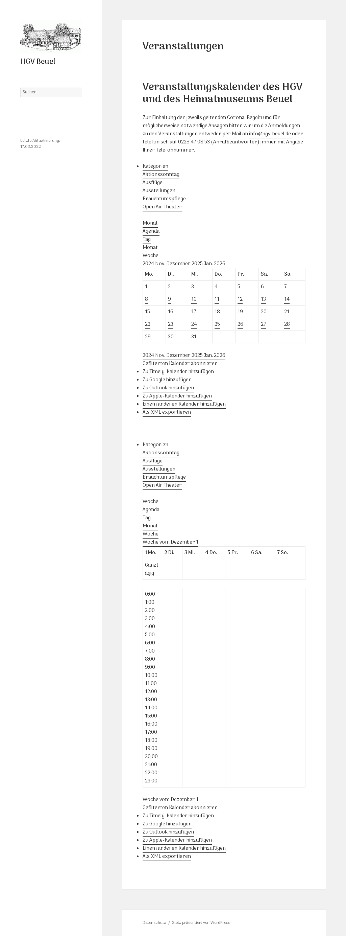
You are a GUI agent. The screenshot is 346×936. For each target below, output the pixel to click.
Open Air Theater (162, 207)
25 (217, 324)
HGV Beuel (37, 62)
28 (287, 324)
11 (217, 299)
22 (147, 324)
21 (286, 312)
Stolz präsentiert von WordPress (201, 922)
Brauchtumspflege (164, 199)
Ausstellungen (159, 191)
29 (148, 337)
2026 (219, 264)
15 (147, 312)
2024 (149, 264)
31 (193, 337)
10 (194, 299)
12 (240, 299)
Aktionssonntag (161, 174)
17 (193, 312)
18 (217, 312)
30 (171, 337)
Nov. (160, 264)
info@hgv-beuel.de (270, 134)
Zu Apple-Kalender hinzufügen (177, 396)
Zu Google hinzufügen (167, 380)
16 (170, 312)
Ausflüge (153, 183)
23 (170, 324)
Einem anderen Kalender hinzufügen (184, 404)
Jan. (209, 264)
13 (263, 299)
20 (264, 312)
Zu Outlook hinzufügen (168, 388)
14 (287, 299)
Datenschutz (154, 922)
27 (263, 324)
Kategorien (155, 166)
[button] (180, 364)
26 (240, 324)
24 (194, 324)
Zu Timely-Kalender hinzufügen (178, 372)
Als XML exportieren (167, 412)
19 (240, 312)
